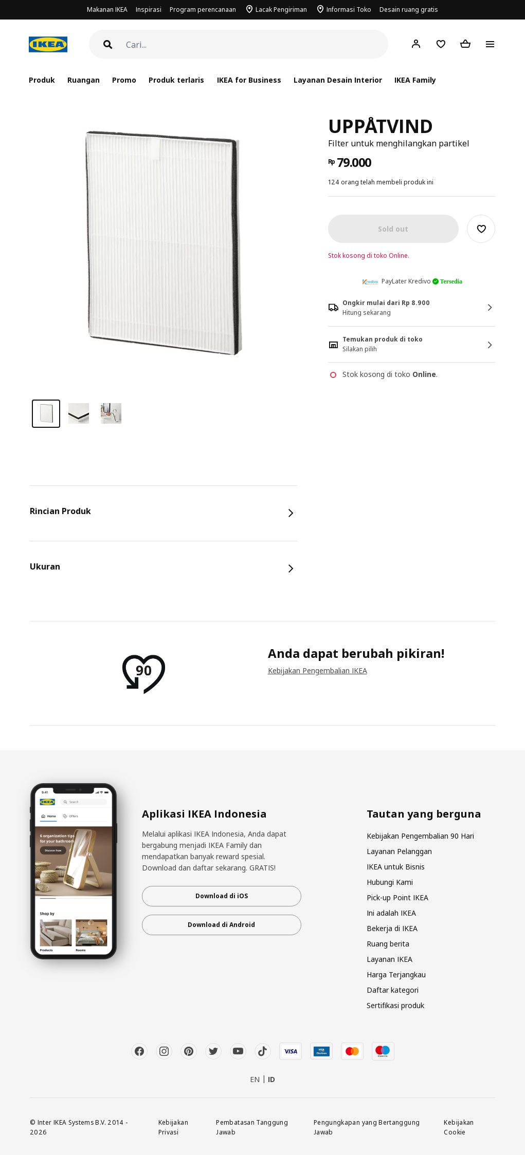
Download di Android (221, 924)
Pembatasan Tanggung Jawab (252, 1127)
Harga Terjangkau (396, 974)
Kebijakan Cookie (459, 1127)
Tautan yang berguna (424, 814)
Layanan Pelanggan (399, 851)
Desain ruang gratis (408, 9)
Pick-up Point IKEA (397, 897)
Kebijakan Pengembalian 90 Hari (420, 836)
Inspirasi (148, 9)
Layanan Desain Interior (338, 80)
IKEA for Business (249, 80)
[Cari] (257, 44)
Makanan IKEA (107, 9)
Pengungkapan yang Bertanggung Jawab (367, 1127)
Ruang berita (388, 944)
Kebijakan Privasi (173, 1127)
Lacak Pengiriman (281, 9)
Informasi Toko (349, 9)
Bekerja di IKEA (392, 928)
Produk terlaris (176, 80)
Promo (124, 80)
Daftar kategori (393, 990)
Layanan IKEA (389, 959)
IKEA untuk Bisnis (396, 867)
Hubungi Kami (390, 882)
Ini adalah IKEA (391, 913)
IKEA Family (415, 80)
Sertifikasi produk (395, 1005)
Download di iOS (221, 896)
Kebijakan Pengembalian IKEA (317, 670)
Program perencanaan (203, 9)
